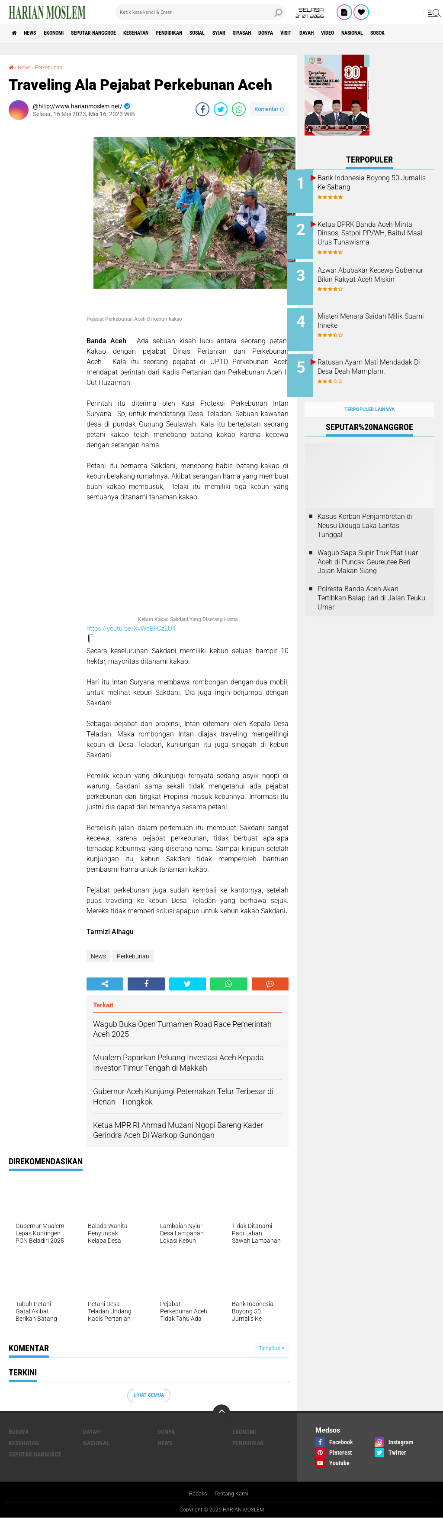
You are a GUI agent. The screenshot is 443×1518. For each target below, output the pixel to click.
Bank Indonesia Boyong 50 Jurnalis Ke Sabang (376, 182)
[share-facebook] (202, 109)
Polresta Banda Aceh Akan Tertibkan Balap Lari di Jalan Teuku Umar (371, 584)
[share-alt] (105, 983)
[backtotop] (221, 1412)
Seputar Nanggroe (113, 32)
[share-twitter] (221, 109)
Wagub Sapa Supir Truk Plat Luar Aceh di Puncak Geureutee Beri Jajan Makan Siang (368, 548)
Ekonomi (65, 32)
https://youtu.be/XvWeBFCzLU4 (131, 628)
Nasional (96, 1442)
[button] (92, 638)
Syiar (268, 32)
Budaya (19, 1431)
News (36, 32)
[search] (200, 12)
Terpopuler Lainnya (369, 395)
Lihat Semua (149, 1395)
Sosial (241, 32)
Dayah (377, 32)
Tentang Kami (232, 1493)
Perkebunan (54, 67)
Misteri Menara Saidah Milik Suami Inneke (377, 313)
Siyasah (297, 32)
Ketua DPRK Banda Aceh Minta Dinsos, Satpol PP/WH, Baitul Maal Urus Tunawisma (379, 231)
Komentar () (269, 108)
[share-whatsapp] (239, 109)
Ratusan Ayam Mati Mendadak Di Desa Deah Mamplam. (372, 362)
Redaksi (197, 1493)
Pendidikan (206, 32)
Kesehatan (165, 32)
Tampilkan (271, 1348)
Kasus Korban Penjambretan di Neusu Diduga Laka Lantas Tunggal (365, 512)
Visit (353, 32)
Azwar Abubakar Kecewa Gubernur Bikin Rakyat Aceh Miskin (377, 274)
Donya (327, 32)
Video (403, 32)
